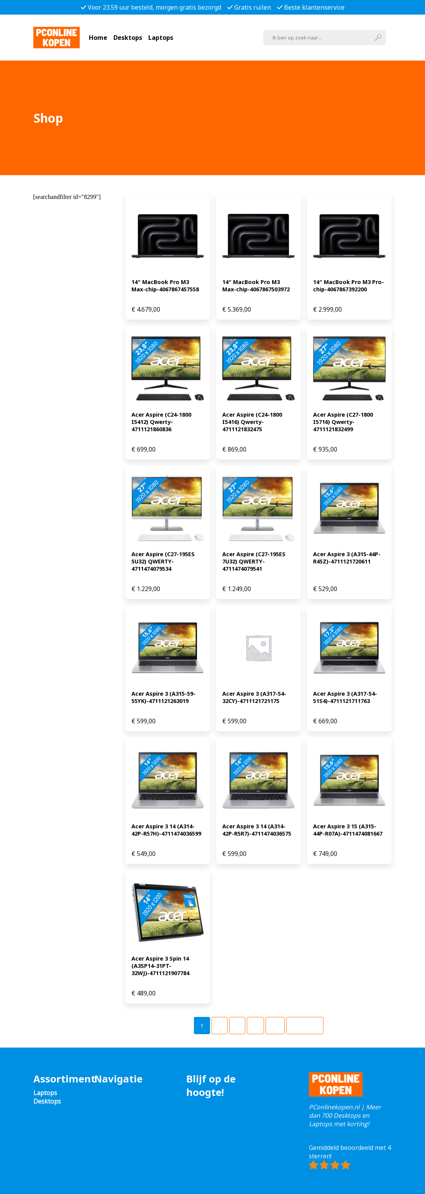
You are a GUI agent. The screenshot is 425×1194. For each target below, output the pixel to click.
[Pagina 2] (220, 1025)
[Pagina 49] (275, 1025)
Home (98, 37)
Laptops (160, 37)
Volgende (305, 1025)
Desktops (127, 37)
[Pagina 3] (237, 1025)
